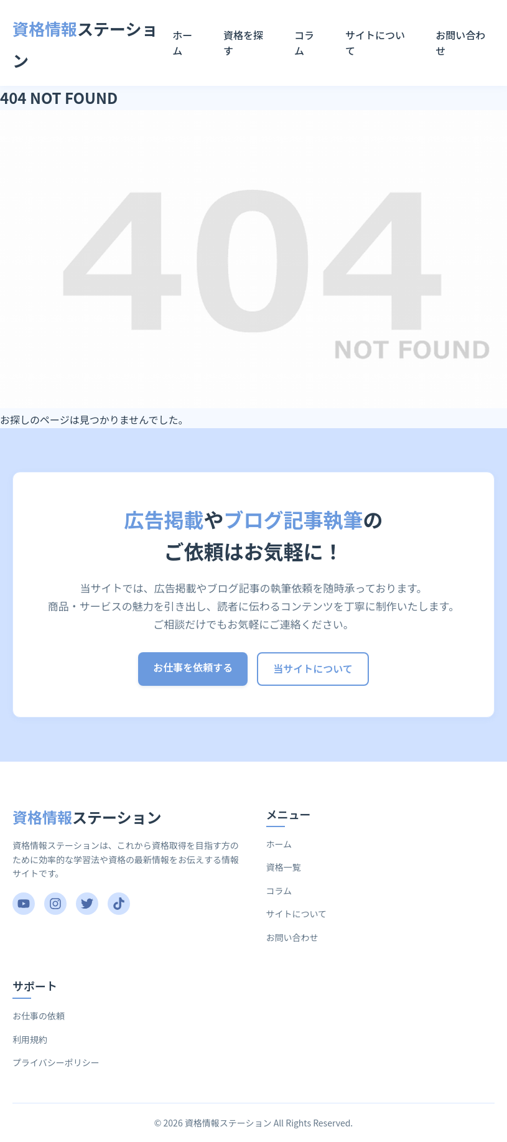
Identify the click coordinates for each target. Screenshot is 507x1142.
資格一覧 (283, 867)
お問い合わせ (460, 43)
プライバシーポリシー (56, 1062)
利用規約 (29, 1039)
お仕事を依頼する (193, 667)
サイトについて (375, 43)
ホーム (182, 43)
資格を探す (243, 43)
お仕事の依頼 (38, 1015)
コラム (304, 43)
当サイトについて (313, 668)
